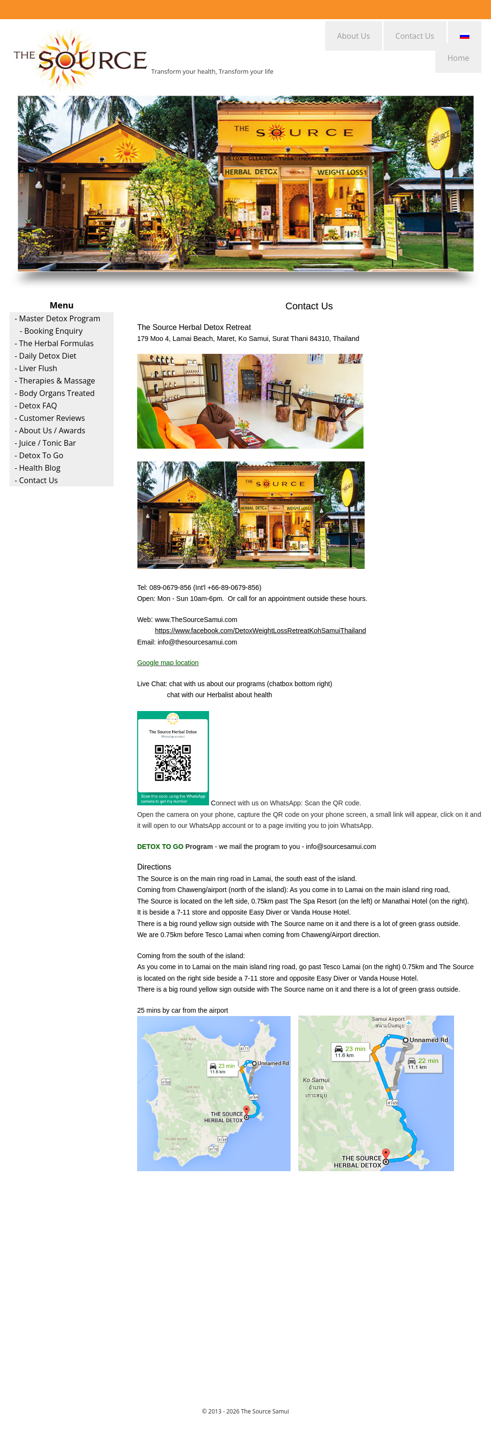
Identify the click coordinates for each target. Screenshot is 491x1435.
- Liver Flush (35, 368)
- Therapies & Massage (54, 380)
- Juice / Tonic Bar (45, 443)
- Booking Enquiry (51, 331)
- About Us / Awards (49, 430)
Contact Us (415, 36)
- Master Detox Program (57, 318)
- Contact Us (36, 480)
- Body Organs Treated (54, 393)
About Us (353, 36)
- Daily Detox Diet (45, 355)
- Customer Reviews (49, 418)
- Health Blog (37, 468)
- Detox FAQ (35, 405)
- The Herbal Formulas (54, 343)
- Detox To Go (38, 455)
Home (458, 58)
